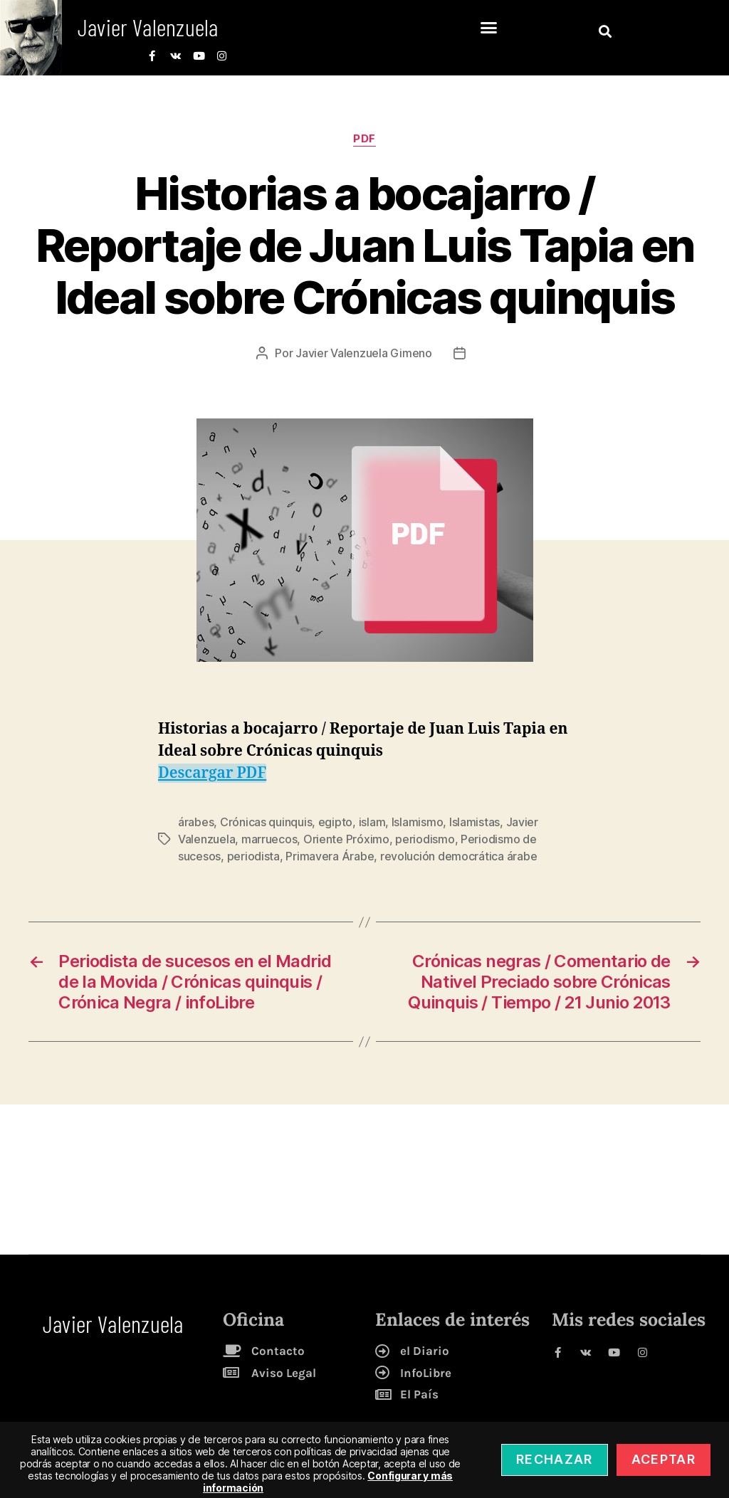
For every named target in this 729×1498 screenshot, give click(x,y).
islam (372, 822)
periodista (253, 856)
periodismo (424, 839)
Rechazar (554, 1459)
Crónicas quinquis (266, 822)
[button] (489, 27)
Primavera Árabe (329, 856)
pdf (364, 138)
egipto (335, 822)
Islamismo (418, 822)
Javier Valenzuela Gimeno (363, 353)
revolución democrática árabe (458, 856)
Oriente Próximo (346, 839)
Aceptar (663, 1459)
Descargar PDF (212, 773)
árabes (196, 822)
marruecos (269, 839)
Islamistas (474, 822)
